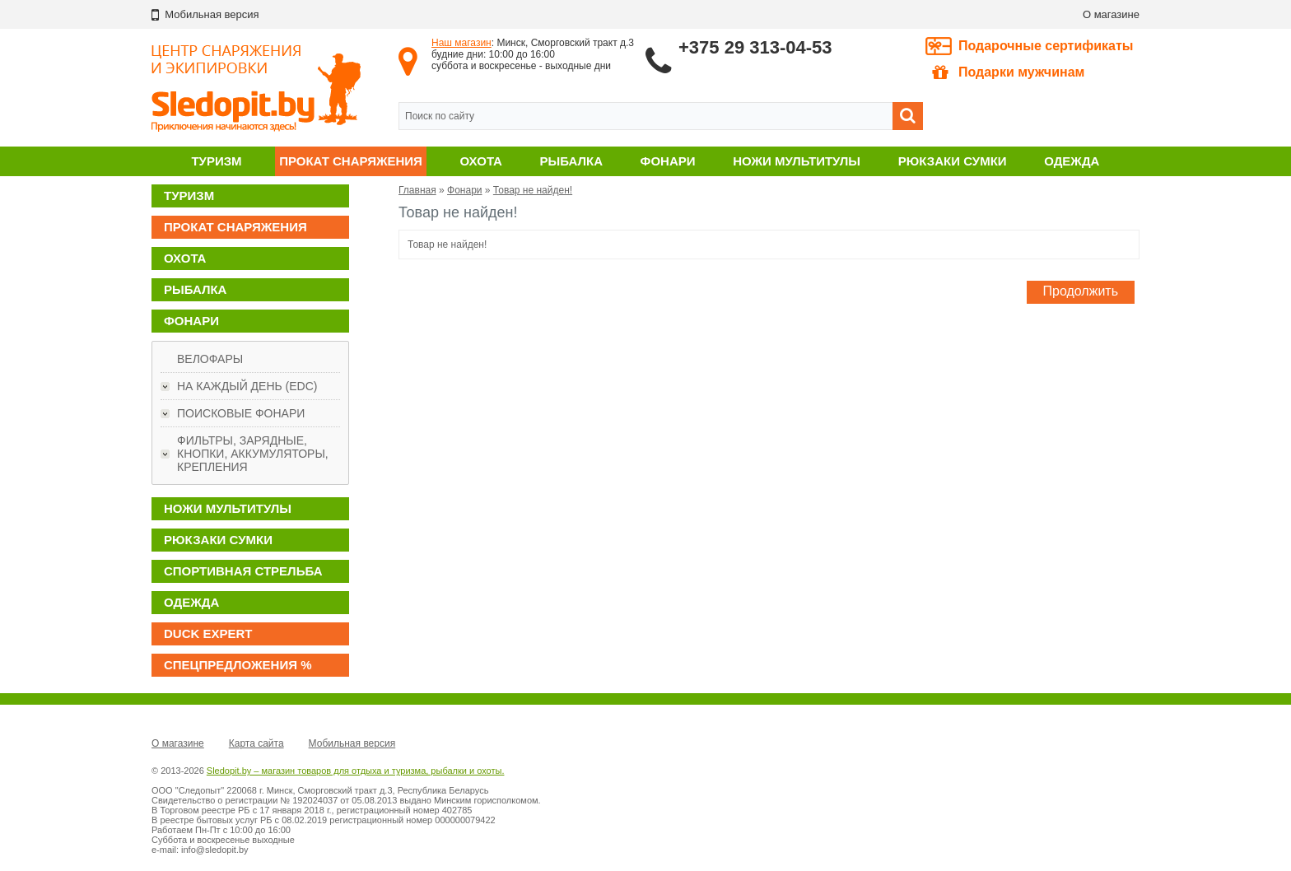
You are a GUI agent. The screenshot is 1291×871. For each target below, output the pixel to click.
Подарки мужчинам (1008, 72)
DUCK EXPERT (208, 633)
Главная (417, 190)
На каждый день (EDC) (247, 386)
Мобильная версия (352, 743)
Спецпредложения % (238, 665)
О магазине (1111, 14)
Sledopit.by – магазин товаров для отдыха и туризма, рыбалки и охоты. (356, 771)
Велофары (210, 359)
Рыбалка (571, 161)
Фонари (668, 161)
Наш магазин (461, 43)
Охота (481, 161)
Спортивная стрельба (243, 571)
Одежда (1071, 161)
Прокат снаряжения (350, 161)
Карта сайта (256, 743)
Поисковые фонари (241, 413)
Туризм (216, 161)
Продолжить (1080, 291)
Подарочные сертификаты (1046, 46)
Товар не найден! (532, 190)
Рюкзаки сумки (952, 161)
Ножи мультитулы (796, 161)
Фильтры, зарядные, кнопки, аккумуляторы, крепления (253, 453)
